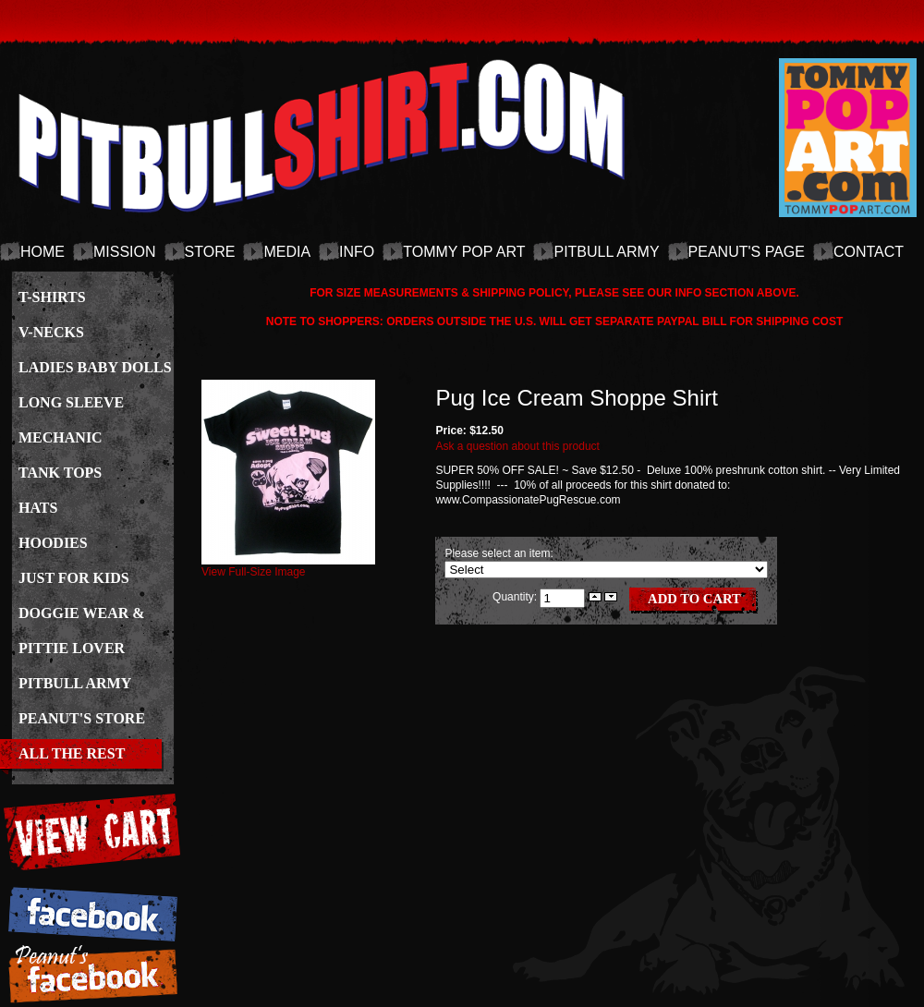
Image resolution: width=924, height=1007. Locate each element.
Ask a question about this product (517, 446)
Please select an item (497, 553)
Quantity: (516, 596)
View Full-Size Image (288, 566)
